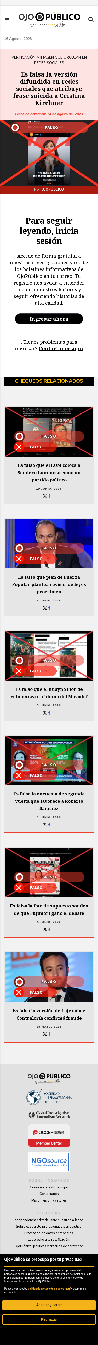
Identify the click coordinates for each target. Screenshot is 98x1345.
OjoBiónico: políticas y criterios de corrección (49, 1246)
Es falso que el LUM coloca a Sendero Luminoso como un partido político (49, 472)
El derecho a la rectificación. (49, 1239)
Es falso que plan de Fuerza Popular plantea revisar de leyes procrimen (49, 584)
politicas (49, 1213)
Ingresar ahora (49, 318)
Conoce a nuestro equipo (49, 1187)
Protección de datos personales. (49, 1233)
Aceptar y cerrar (49, 1305)
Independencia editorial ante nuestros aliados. (49, 1220)
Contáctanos (49, 1194)
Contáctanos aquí (61, 348)
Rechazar (49, 1319)
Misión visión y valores (49, 1200)
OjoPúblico (52, 189)
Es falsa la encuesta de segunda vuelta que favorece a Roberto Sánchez (49, 801)
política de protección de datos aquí (49, 1288)
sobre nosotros (48, 1180)
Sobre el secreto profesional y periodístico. (49, 1226)
